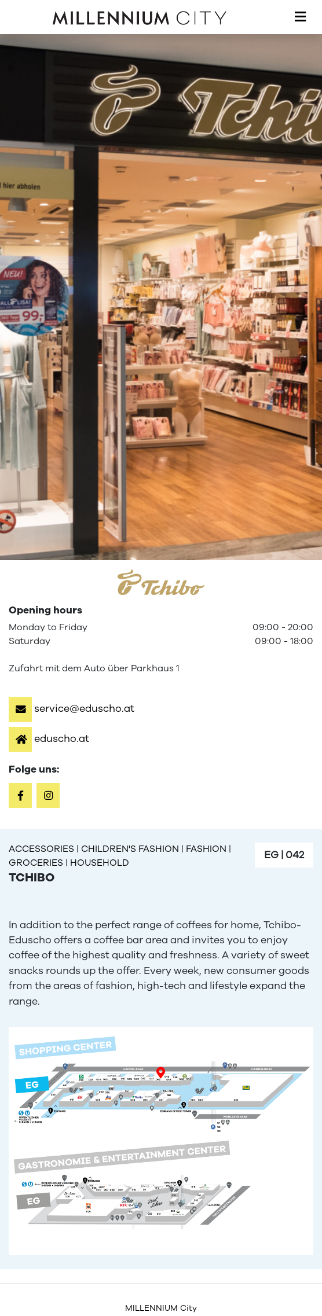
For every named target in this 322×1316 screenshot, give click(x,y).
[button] (71, 708)
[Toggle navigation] (300, 17)
